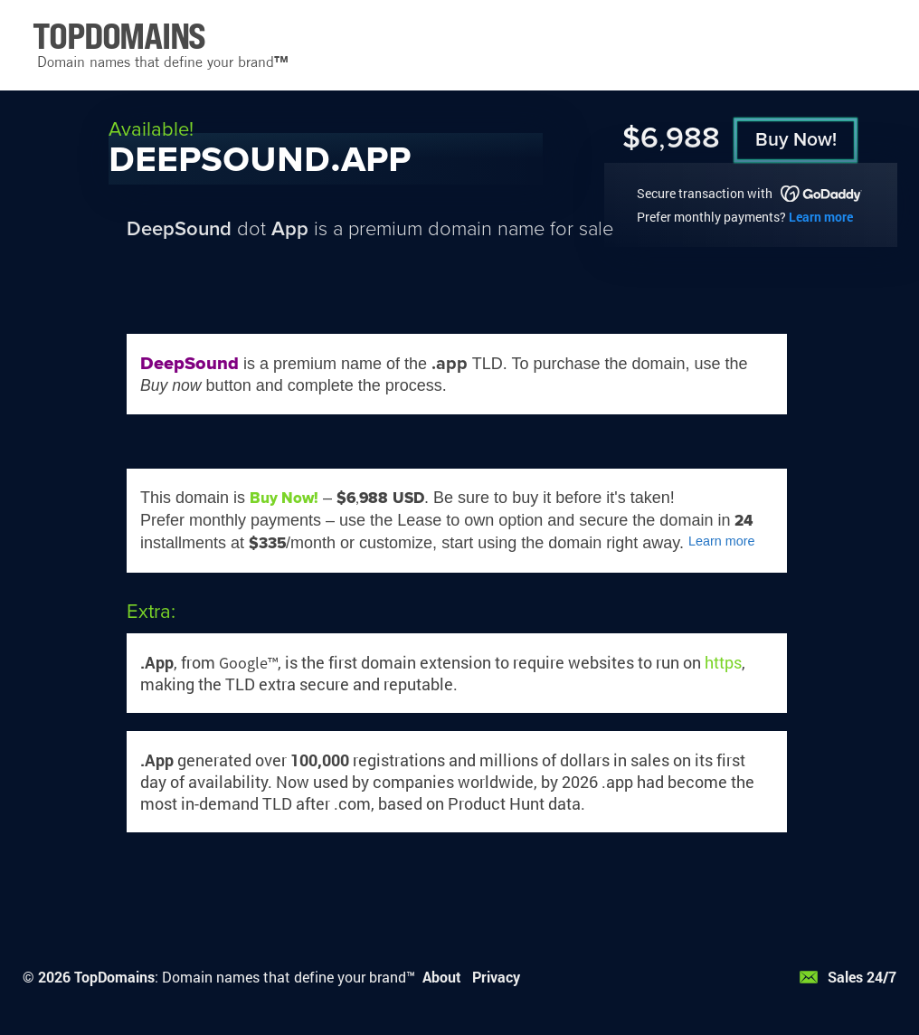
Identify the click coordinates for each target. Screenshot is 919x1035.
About (441, 976)
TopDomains (114, 976)
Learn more (821, 216)
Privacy (496, 976)
